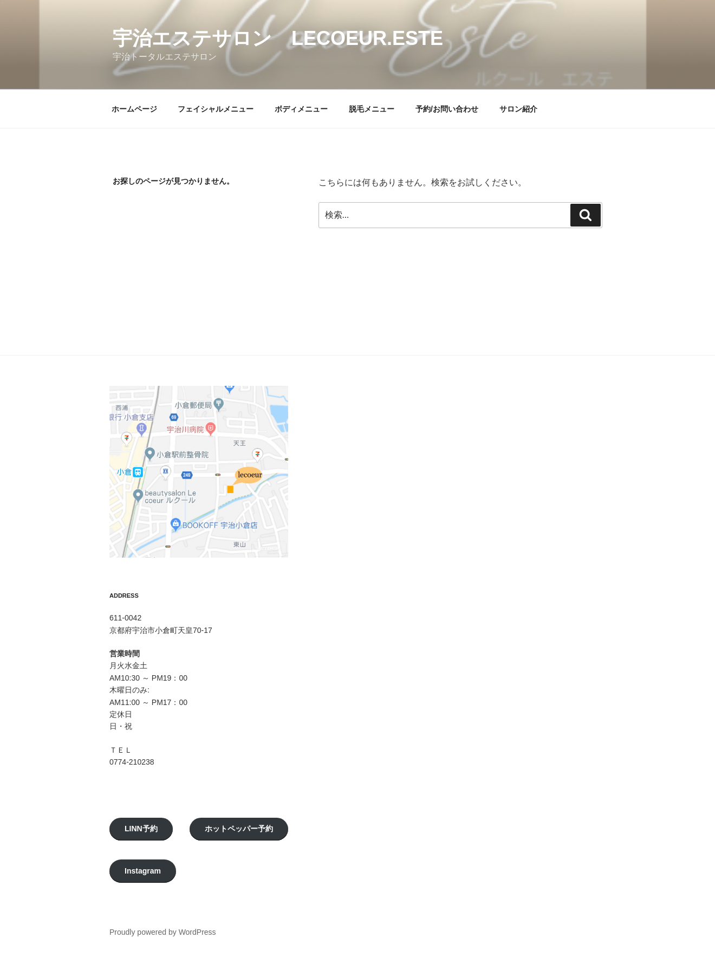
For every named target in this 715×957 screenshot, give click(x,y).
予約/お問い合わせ (446, 109)
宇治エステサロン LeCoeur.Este (278, 38)
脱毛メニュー (371, 109)
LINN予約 (141, 828)
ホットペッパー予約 (239, 828)
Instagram (143, 871)
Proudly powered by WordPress (162, 932)
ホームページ (134, 109)
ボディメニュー (301, 109)
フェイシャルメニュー (215, 109)
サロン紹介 (518, 109)
